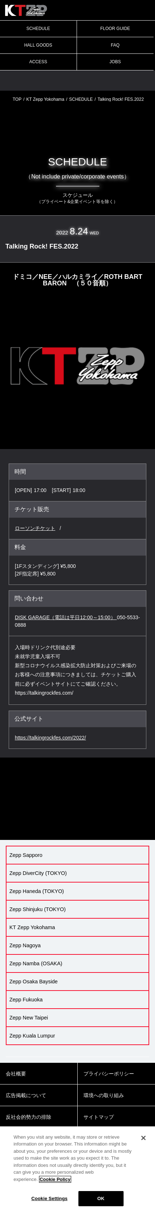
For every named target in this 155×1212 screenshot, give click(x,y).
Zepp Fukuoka (26, 999)
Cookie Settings (49, 1198)
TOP (17, 99)
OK (100, 1198)
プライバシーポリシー (108, 1074)
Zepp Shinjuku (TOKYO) (37, 909)
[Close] (143, 1138)
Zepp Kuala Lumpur (32, 1036)
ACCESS (38, 61)
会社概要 (16, 1074)
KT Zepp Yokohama (45, 99)
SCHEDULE (38, 28)
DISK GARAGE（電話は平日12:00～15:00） (66, 617)
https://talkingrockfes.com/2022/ (50, 738)
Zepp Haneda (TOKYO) (36, 891)
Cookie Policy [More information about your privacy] (55, 1179)
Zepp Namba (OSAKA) (35, 963)
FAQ (115, 45)
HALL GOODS (38, 45)
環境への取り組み (103, 1095)
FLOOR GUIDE (115, 28)
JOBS (115, 61)
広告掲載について (26, 1095)
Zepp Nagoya (24, 945)
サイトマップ (98, 1117)
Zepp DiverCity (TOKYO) (38, 873)
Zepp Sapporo (25, 855)
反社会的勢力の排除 (28, 1117)
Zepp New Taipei (28, 1018)
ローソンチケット (35, 528)
